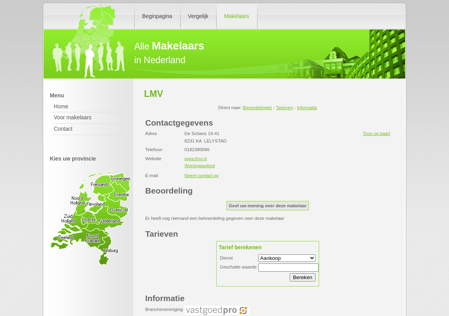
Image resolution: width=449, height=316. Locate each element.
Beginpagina (157, 16)
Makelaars (236, 16)
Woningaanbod (199, 165)
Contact (63, 129)
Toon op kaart (376, 133)
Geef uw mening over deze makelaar (268, 205)
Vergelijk (198, 16)
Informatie (307, 107)
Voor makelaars (72, 117)
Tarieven (284, 107)
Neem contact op (201, 175)
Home (61, 106)
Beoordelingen (257, 107)
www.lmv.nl (195, 158)
